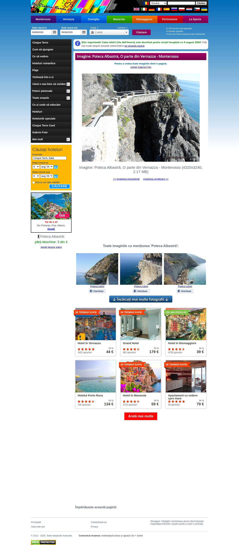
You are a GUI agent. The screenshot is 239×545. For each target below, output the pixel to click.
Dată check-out (69, 28)
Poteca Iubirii (97, 286)
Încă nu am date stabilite (47, 182)
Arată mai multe (140, 416)
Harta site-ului (38, 526)
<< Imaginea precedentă (126, 179)
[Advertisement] (140, 210)
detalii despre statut (51, 247)
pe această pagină (134, 45)
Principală (36, 522)
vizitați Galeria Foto (140, 67)
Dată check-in (39, 28)
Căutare (59, 186)
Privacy (94, 526)
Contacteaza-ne (99, 522)
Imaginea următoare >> (155, 179)
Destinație (37, 154)
